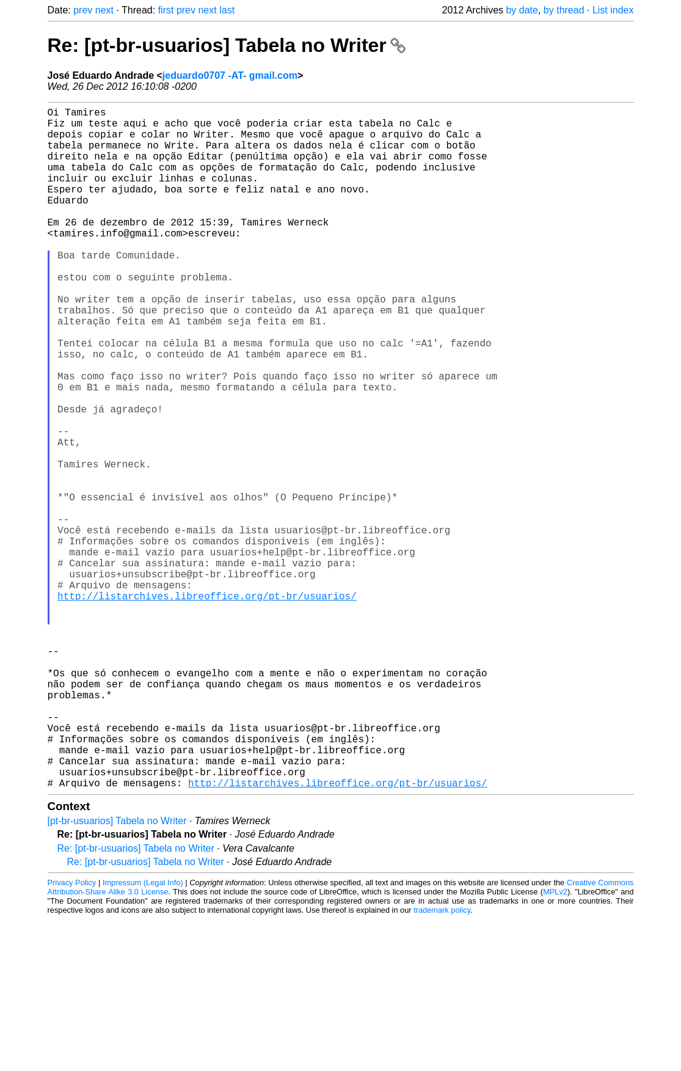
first (166, 10)
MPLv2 (555, 1043)
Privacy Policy (72, 1034)
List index (613, 10)
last (227, 10)
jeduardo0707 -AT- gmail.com (229, 75)
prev (82, 10)
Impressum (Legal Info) (143, 1034)
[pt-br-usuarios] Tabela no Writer (117, 972)
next (104, 10)
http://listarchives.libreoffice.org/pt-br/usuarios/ (207, 705)
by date (521, 10)
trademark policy (441, 1061)
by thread (564, 10)
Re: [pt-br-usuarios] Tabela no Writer (227, 45)
